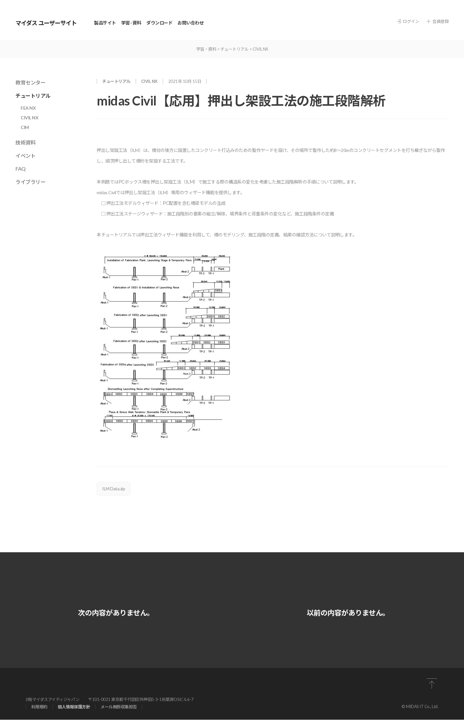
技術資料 (25, 142)
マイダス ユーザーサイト (46, 22)
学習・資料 (206, 49)
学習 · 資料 (131, 22)
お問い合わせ (191, 22)
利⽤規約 (39, 707)
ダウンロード (159, 22)
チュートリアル (234, 49)
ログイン (408, 21)
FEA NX (28, 108)
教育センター (30, 82)
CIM (25, 127)
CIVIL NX (260, 49)
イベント (25, 156)
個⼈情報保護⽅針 (74, 707)
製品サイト (105, 22)
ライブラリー (30, 182)
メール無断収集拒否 (119, 707)
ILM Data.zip (113, 488)
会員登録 (438, 21)
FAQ (20, 168)
